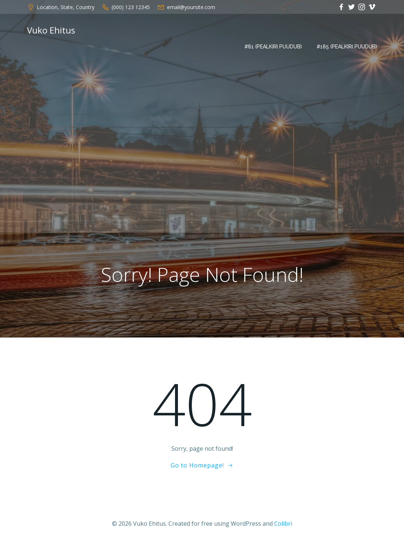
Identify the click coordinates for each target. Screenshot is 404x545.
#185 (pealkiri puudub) (346, 47)
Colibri (283, 524)
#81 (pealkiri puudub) (273, 47)
